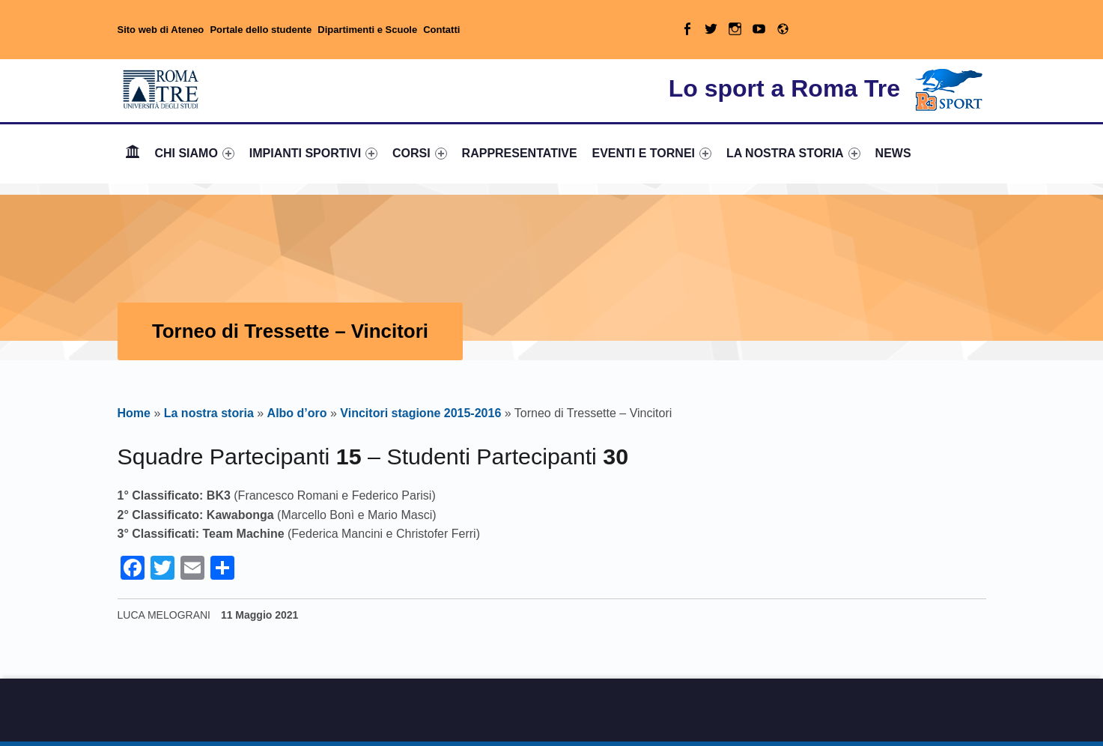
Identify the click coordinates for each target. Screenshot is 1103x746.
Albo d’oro (297, 413)
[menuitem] (133, 154)
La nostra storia (209, 413)
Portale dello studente (261, 29)
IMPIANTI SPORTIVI (313, 153)
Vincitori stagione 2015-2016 (420, 413)
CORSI (419, 153)
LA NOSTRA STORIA (793, 153)
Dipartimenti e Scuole (367, 29)
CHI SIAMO (194, 153)
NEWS (893, 153)
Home (133, 153)
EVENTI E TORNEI (652, 153)
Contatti (441, 29)
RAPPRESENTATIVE (519, 153)
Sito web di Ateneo (161, 29)
